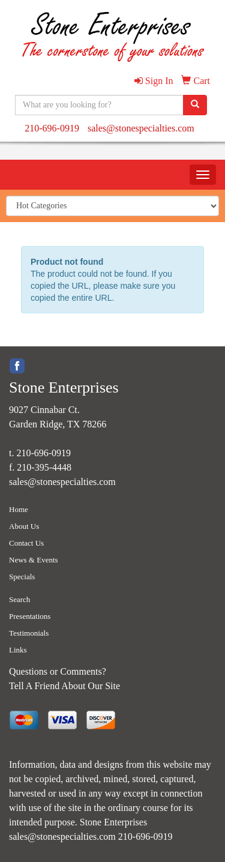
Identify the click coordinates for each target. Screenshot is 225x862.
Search (19, 599)
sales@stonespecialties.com (141, 128)
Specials (22, 576)
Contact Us (26, 542)
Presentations (29, 616)
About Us (24, 526)
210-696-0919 (52, 128)
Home (18, 509)
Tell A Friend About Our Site (64, 686)
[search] (195, 105)
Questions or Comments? (57, 671)
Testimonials (29, 632)
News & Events (33, 559)
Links (18, 649)
